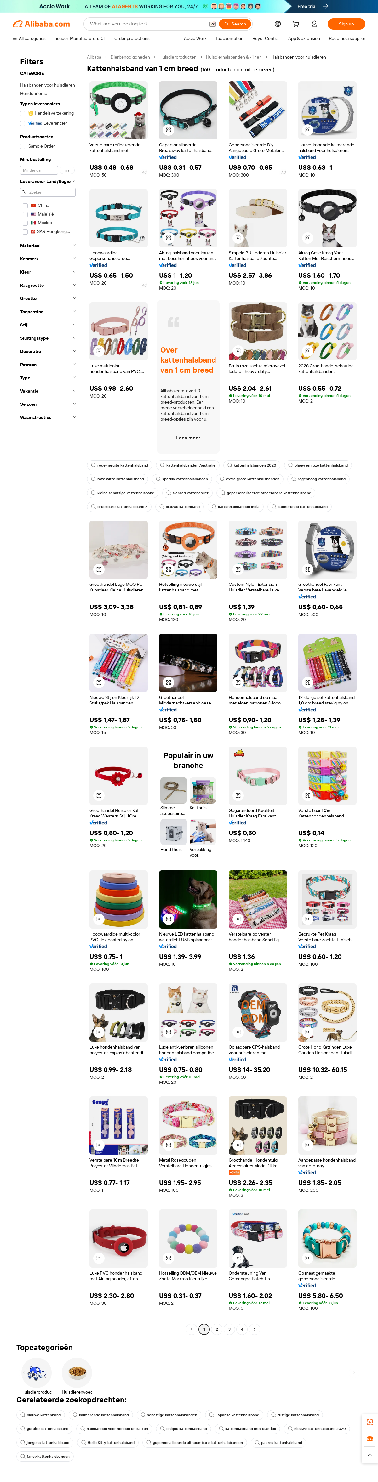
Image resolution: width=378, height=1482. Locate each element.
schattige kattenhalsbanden (169, 1414)
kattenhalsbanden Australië (187, 465)
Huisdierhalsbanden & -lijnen (234, 56)
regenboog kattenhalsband (318, 479)
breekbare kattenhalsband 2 (119, 506)
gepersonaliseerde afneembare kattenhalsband (265, 492)
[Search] (235, 24)
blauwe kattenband (179, 506)
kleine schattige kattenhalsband (122, 492)
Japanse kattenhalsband (234, 1414)
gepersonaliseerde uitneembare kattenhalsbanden (194, 1442)
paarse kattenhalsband (278, 1442)
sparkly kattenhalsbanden (182, 479)
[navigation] (47, 694)
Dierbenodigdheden (130, 56)
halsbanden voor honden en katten (114, 1428)
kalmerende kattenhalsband (300, 506)
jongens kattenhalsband (44, 1442)
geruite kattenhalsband (44, 1428)
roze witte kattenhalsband (117, 479)
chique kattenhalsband (183, 1428)
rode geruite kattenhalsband (119, 465)
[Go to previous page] (191, 1329)
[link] (370, 1422)
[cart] (297, 24)
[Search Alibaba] (147, 23)
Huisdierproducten (178, 56)
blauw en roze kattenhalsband (318, 465)
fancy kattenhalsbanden (45, 1456)
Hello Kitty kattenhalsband (108, 1442)
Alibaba (94, 56)
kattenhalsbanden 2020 (251, 465)
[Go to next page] (254, 1329)
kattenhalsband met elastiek (247, 1428)
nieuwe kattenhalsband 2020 (317, 1428)
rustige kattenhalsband (295, 1414)
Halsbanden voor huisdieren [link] (298, 56)
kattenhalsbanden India (236, 506)
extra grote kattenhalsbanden (249, 479)
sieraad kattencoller (187, 492)
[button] (212, 24)
